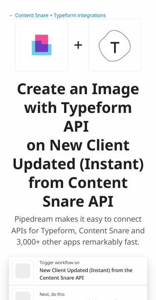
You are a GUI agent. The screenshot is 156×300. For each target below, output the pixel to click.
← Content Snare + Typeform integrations (57, 15)
